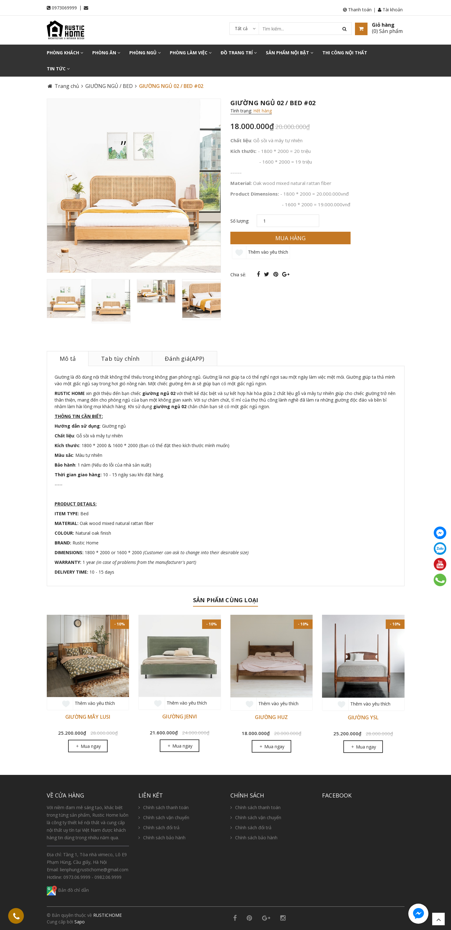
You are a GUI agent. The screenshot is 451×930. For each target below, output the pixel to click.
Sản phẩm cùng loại (225, 600)
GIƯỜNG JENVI (179, 716)
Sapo (79, 922)
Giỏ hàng (383, 24)
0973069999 (64, 8)
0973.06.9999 (76, 877)
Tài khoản (390, 10)
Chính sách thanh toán (166, 807)
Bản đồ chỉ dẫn (68, 890)
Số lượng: (239, 221)
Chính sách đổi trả (161, 827)
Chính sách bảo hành (164, 838)
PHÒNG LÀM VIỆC (191, 53)
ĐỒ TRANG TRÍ (239, 53)
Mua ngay (88, 746)
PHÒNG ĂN (106, 53)
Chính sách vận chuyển (166, 817)
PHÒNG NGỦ (145, 53)
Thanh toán (357, 10)
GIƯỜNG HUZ (271, 717)
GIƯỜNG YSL (363, 717)
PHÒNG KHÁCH (65, 53)
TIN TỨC (58, 69)
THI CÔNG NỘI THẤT (344, 53)
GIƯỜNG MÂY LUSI (87, 716)
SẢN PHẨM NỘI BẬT (289, 53)
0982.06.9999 (107, 877)
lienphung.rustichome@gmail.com (94, 870)
